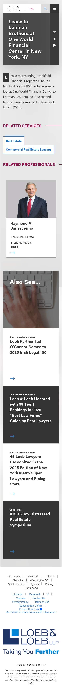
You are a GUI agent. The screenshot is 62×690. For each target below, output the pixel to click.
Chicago (50, 576)
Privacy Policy (20, 602)
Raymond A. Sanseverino (21, 225)
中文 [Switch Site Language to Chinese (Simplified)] (32, 8)
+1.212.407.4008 (20, 242)
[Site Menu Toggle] (54, 8)
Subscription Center (30, 605)
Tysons (35, 584)
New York (32, 576)
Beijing (49, 584)
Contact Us (38, 598)
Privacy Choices (30, 608)
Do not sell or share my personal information (31, 611)
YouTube (21, 598)
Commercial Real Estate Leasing (28, 149)
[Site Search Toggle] (45, 8)
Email (14, 246)
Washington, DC (39, 580)
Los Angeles (14, 576)
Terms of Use (42, 602)
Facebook (35, 594)
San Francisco (16, 584)
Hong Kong (31, 588)
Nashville (18, 580)
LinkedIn (18, 594)
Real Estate (14, 141)
